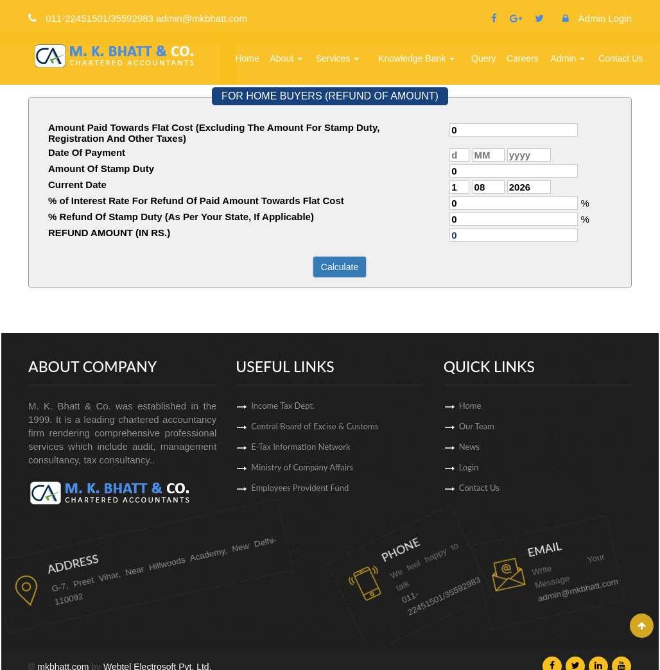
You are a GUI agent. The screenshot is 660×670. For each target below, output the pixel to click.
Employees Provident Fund (300, 495)
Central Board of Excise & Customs (314, 434)
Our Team (543, 426)
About (286, 58)
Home (247, 58)
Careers (523, 58)
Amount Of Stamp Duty (101, 168)
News (536, 447)
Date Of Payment (86, 152)
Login (536, 467)
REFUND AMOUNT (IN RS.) (109, 232)
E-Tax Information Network (300, 454)
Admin (568, 58)
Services (338, 58)
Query (483, 58)
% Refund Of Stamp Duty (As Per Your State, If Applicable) (181, 216)
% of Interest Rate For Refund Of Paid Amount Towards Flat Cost (196, 200)
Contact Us (620, 58)
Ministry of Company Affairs (302, 475)
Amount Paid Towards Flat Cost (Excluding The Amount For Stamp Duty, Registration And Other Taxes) (213, 133)
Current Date (77, 184)
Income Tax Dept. (283, 413)
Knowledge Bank (416, 58)
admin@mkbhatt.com (518, 559)
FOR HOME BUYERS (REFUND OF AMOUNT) (330, 95)
